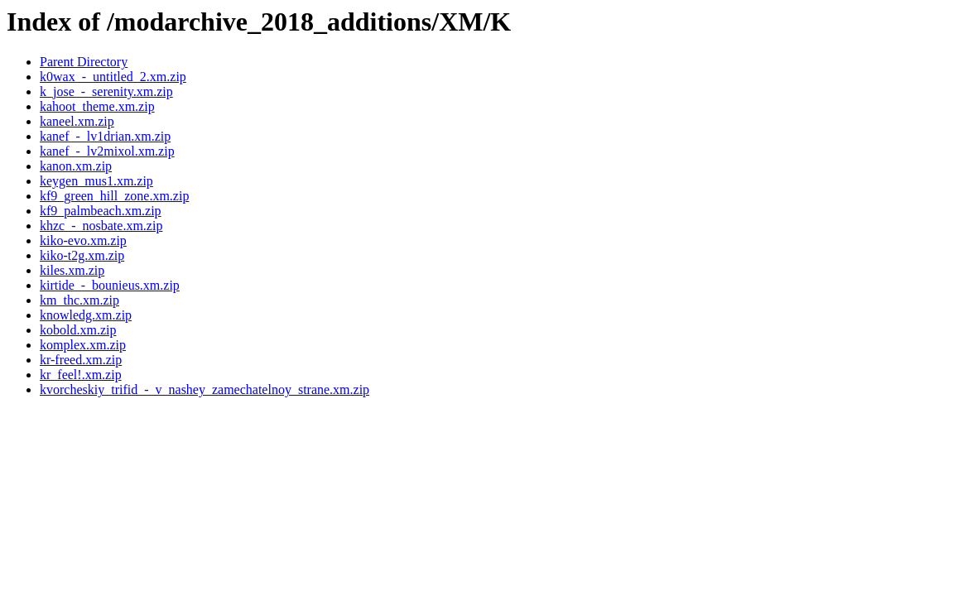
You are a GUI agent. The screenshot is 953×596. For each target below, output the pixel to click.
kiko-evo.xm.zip (83, 240)
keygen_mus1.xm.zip (96, 181)
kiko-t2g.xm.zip (82, 255)
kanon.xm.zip (76, 166)
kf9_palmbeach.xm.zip (100, 211)
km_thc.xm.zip (79, 300)
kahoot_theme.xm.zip (97, 106)
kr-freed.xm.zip (81, 360)
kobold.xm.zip (78, 330)
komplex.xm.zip (83, 345)
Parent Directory (84, 62)
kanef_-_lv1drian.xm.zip (105, 136)
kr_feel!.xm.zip (81, 375)
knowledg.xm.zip (86, 315)
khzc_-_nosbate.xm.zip (101, 226)
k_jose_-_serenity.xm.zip (106, 91)
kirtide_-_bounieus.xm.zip (110, 285)
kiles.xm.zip (72, 270)
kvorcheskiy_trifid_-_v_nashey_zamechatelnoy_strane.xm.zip (204, 389)
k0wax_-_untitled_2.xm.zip (113, 77)
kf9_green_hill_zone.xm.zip (114, 196)
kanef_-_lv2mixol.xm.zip (107, 151)
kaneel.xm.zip (77, 121)
